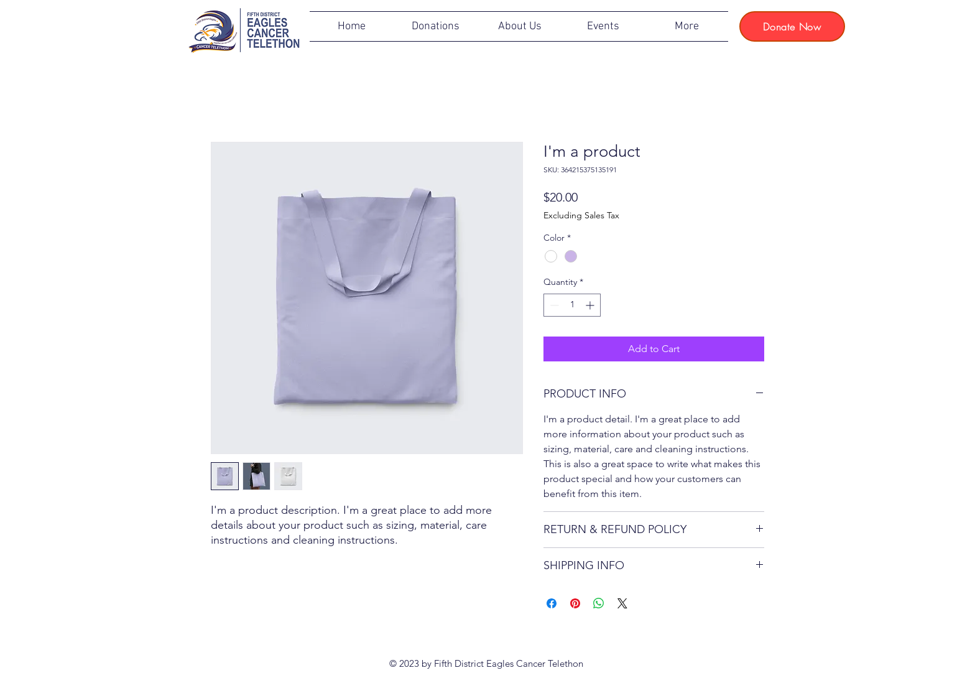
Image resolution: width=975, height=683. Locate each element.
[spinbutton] (572, 305)
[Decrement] (553, 305)
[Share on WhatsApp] (598, 603)
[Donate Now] (792, 26)
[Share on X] (622, 603)
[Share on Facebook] (551, 603)
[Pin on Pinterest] (575, 603)
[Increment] (591, 305)
